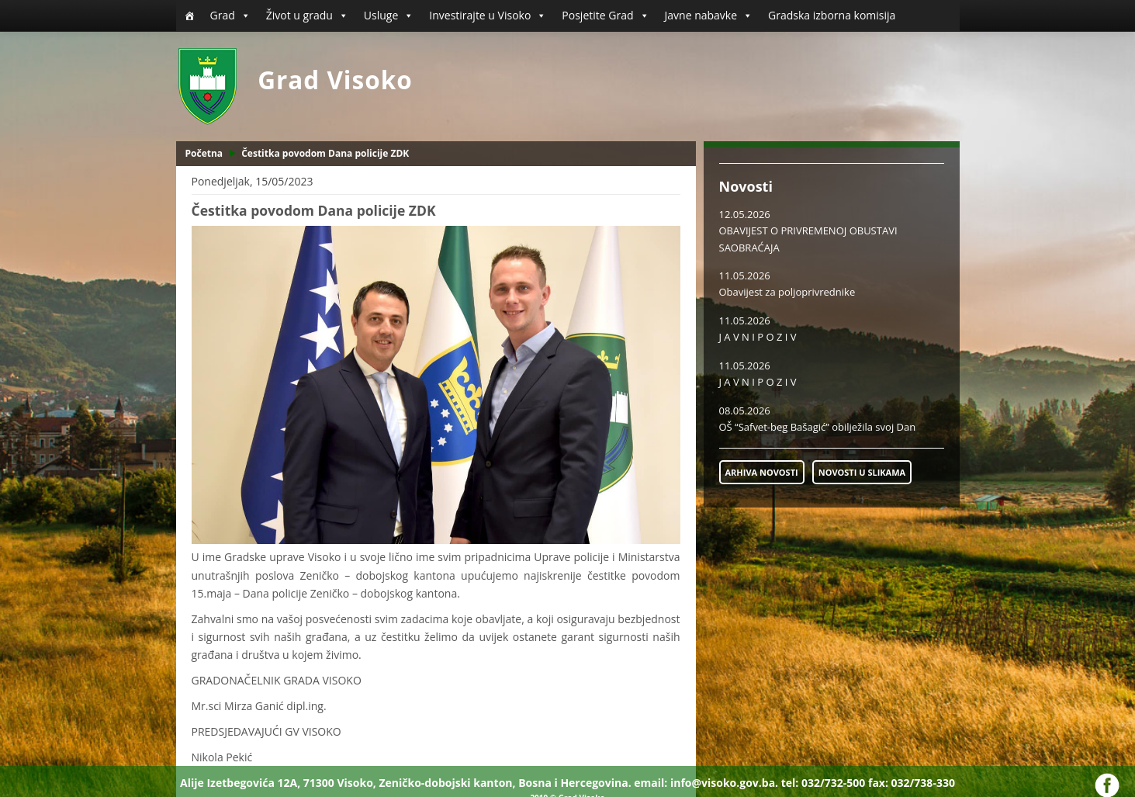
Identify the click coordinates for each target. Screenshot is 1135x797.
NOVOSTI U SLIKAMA (861, 472)
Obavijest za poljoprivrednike (787, 292)
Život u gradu (307, 15)
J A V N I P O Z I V (758, 337)
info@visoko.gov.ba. (724, 782)
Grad (230, 15)
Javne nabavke (709, 15)
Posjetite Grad (605, 15)
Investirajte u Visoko (487, 15)
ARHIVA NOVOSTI (761, 472)
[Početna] (189, 15)
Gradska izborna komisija (831, 15)
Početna (204, 153)
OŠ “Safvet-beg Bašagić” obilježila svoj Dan (817, 427)
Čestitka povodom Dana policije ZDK (325, 153)
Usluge (389, 15)
